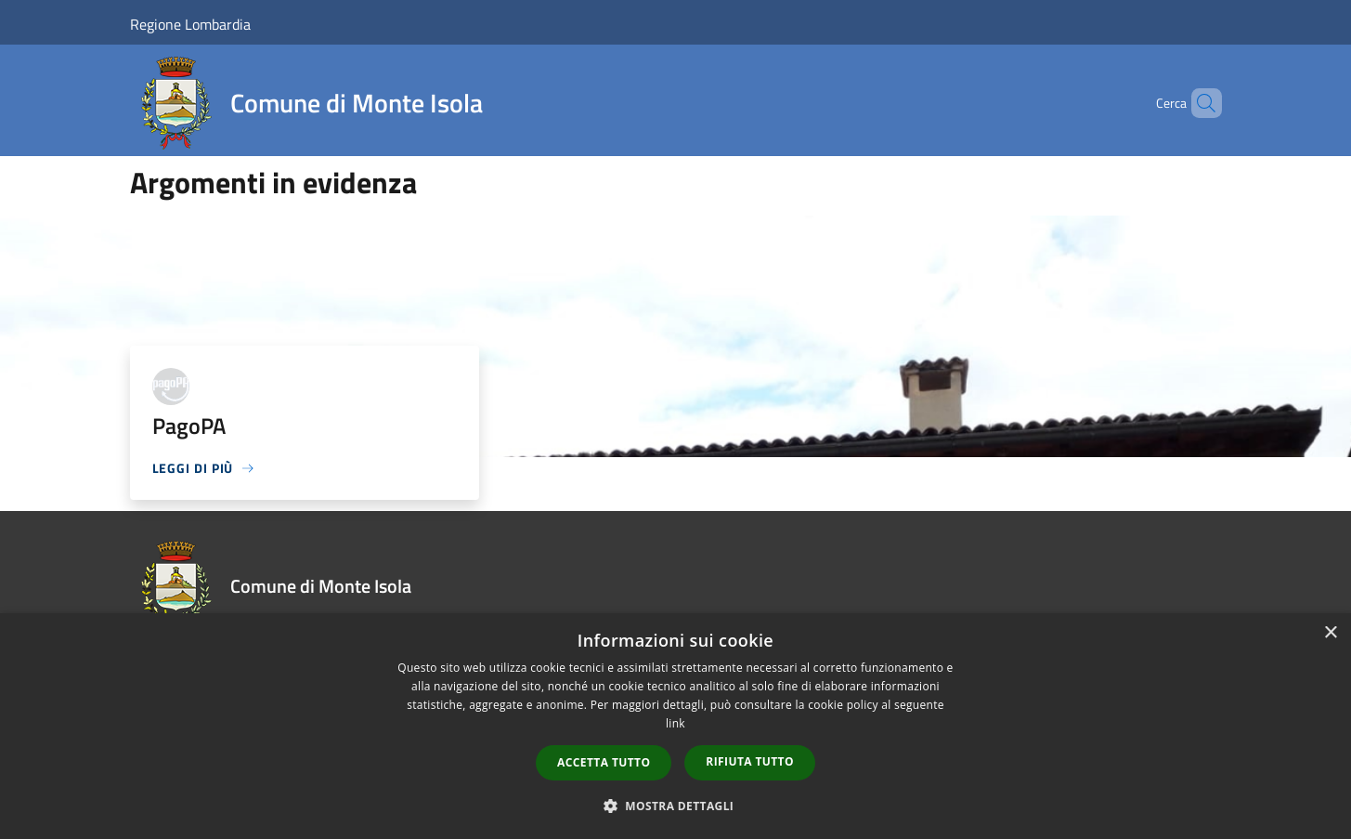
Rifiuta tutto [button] (750, 761)
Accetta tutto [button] (603, 762)
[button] (675, 805)
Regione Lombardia (190, 24)
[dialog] (675, 726)
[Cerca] (1199, 103)
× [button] (1330, 633)
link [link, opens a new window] (675, 723)
